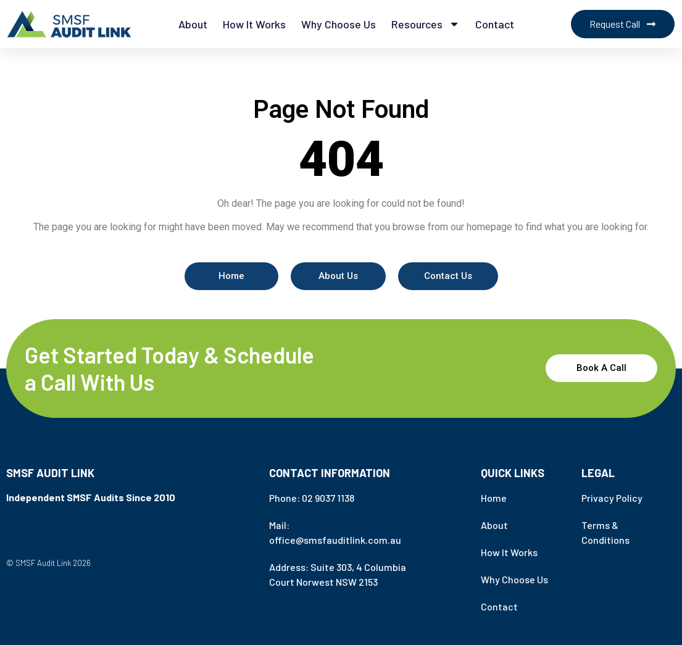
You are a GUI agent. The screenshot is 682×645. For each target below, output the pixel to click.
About (192, 24)
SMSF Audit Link (50, 473)
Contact (494, 24)
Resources (425, 24)
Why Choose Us (338, 24)
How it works (254, 24)
